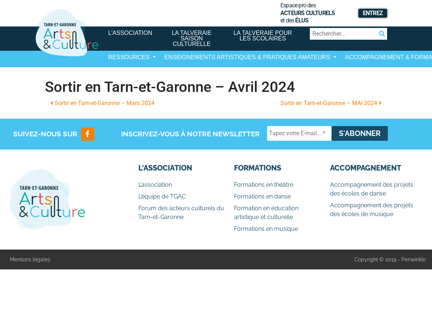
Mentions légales (30, 259)
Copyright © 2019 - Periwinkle (390, 259)
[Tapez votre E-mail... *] (299, 133)
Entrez (373, 13)
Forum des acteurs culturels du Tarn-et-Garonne (181, 213)
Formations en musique (266, 228)
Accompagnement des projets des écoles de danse (371, 189)
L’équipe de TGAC (162, 196)
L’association (130, 33)
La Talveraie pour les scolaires (262, 36)
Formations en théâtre (263, 184)
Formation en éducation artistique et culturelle (266, 213)
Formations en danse (262, 196)
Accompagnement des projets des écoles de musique (371, 210)
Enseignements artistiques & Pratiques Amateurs (248, 57)
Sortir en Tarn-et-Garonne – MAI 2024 (331, 103)
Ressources (129, 57)
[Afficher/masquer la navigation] (114, 77)
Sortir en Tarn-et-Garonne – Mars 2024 (102, 103)
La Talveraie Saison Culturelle (192, 38)
